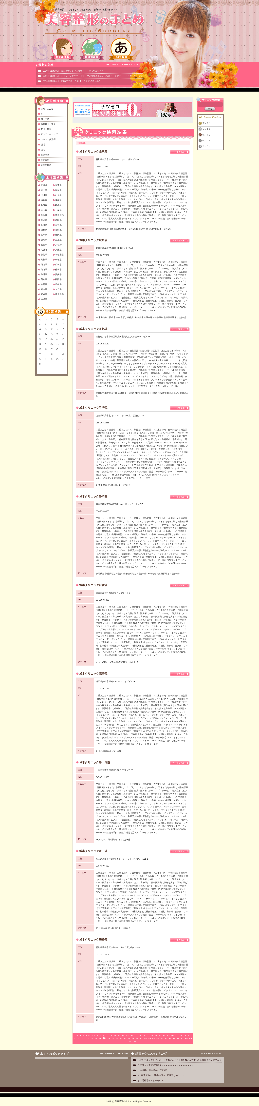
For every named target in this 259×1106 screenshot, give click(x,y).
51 (157, 1038)
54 (170, 1038)
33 (83, 1038)
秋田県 (44, 195)
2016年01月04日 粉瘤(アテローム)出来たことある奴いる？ (72, 81)
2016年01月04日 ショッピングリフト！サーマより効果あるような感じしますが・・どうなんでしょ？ (93, 76)
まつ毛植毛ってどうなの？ (151, 1080)
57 (182, 1038)
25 (168, 1035)
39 (108, 1038)
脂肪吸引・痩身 (48, 124)
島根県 (58, 259)
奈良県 (44, 254)
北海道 (44, 185)
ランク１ (206, 123)
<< (77, 1035)
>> (134, 1041)
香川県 (44, 274)
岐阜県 (44, 235)
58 (186, 1038)
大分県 (58, 289)
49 (149, 1038)
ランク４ (206, 140)
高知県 (44, 279)
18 (139, 1035)
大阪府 (44, 249)
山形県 (58, 195)
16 (131, 1035)
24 (164, 1035)
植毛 (43, 149)
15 (127, 1035)
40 (112, 1038)
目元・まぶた (47, 108)
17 (135, 1035)
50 (153, 1038)
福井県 (58, 225)
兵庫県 (58, 249)
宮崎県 (44, 294)
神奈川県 (59, 215)
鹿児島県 (59, 294)
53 (166, 1038)
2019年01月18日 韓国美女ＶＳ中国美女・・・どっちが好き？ (73, 71)
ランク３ (206, 135)
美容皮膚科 (46, 165)
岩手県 (44, 190)
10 (107, 1035)
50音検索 (121, 48)
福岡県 (58, 279)
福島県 (44, 200)
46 (137, 1038)
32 (79, 1038)
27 (176, 1035)
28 (180, 1035)
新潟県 (44, 220)
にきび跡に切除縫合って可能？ (153, 1070)
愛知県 (44, 239)
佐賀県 (44, 284)
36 (95, 1038)
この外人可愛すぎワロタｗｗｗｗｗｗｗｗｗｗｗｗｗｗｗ (166, 1065)
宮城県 (58, 190)
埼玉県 (44, 210)
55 (174, 1038)
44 (129, 1038)
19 (143, 1035)
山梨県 (44, 230)
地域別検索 (92, 48)
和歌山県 (59, 254)
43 (125, 1038)
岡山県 (44, 264)
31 (75, 1038)
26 (172, 1035)
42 (121, 1038)
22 (156, 1035)
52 (162, 1038)
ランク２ (206, 129)
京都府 (58, 244)
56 (178, 1038)
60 (131, 1041)
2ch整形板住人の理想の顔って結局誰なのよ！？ (161, 1075)
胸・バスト (46, 119)
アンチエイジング (49, 134)
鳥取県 (44, 259)
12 (115, 1035)
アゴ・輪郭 (46, 129)
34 (87, 1038)
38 (104, 1038)
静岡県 (58, 235)
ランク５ (206, 146)
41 (116, 1038)
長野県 (58, 230)
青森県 (58, 185)
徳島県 (58, 269)
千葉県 (58, 210)
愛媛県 (58, 274)
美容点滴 (45, 155)
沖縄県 (44, 299)
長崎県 (58, 284)
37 (99, 1038)
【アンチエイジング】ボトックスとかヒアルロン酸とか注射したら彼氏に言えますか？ (180, 1060)
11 (111, 1035)
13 (119, 1035)
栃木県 (44, 205)
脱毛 (43, 144)
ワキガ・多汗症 (48, 139)
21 (151, 1035)
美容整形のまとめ (94, 23)
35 (91, 1038)
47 (141, 1038)
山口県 (44, 269)
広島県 (58, 264)
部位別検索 (62, 48)
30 (188, 1035)
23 (160, 1035)
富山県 (58, 220)
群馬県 (58, 205)
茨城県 (58, 200)
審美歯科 (45, 160)
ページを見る (180, 152)
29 (184, 1035)
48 (145, 1038)
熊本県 (44, 289)
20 (148, 1035)
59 (190, 1038)
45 (133, 1038)
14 (123, 1035)
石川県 (44, 225)
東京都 (44, 215)
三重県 (58, 239)
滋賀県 (44, 244)
